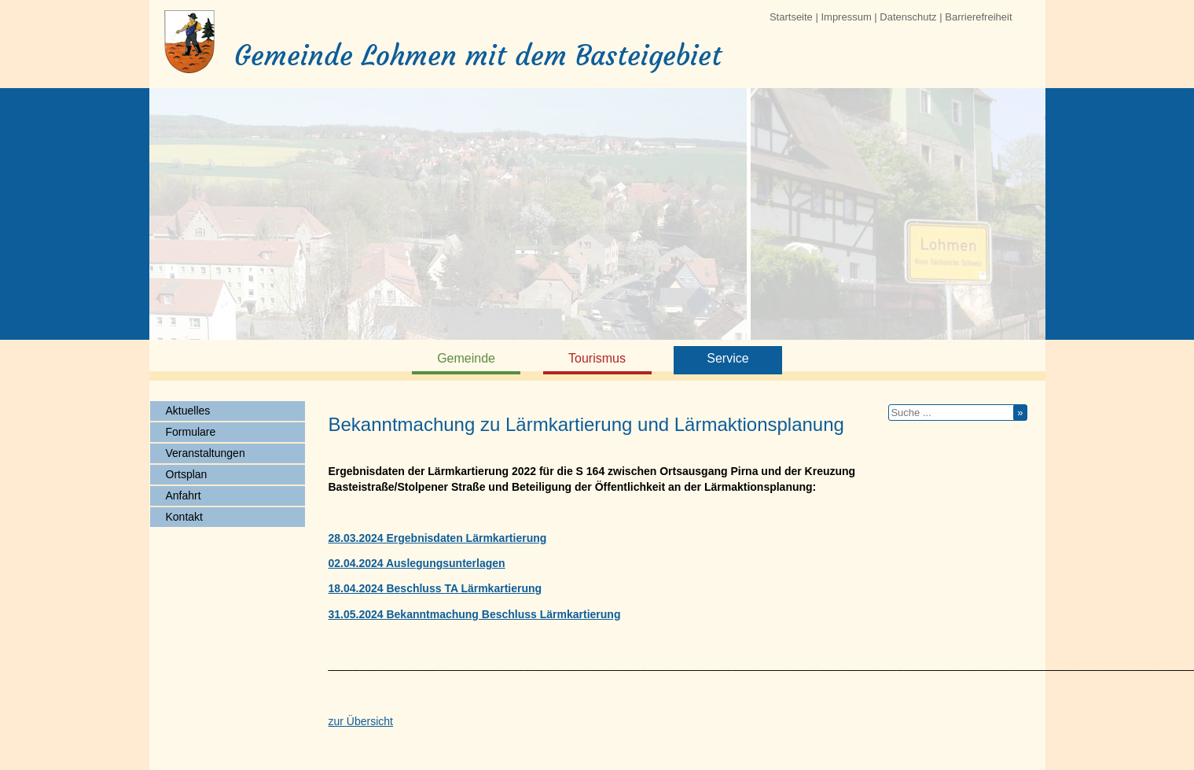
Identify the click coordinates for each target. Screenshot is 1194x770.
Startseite (791, 17)
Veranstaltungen (205, 453)
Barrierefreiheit (978, 17)
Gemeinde (466, 358)
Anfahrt (183, 495)
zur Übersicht (361, 721)
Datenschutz (908, 17)
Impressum (846, 17)
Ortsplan (187, 474)
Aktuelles (188, 410)
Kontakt (184, 516)
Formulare (191, 432)
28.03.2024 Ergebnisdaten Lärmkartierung (438, 538)
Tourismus (597, 358)
